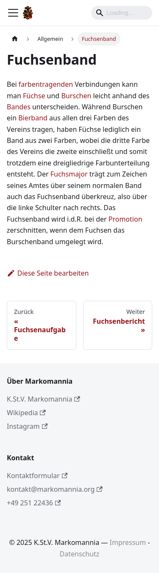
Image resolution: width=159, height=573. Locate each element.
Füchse (34, 95)
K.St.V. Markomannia (43, 399)
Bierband (32, 118)
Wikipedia (26, 412)
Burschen (76, 95)
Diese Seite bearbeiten (48, 273)
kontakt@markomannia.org (55, 489)
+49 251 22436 (34, 502)
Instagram (27, 426)
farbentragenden (46, 84)
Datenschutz (80, 554)
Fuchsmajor (69, 174)
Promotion (125, 219)
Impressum (128, 542)
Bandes (19, 106)
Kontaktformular (37, 475)
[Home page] (15, 39)
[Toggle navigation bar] (13, 12)
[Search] (121, 13)
